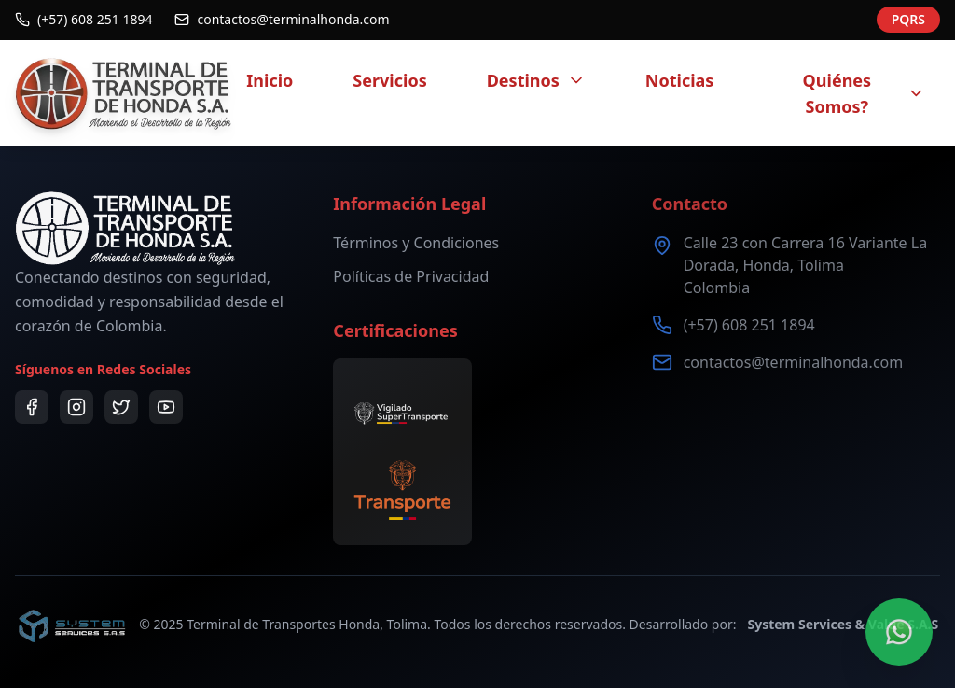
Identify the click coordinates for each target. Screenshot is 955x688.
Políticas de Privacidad (411, 276)
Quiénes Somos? (864, 93)
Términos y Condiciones (416, 242)
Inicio (269, 80)
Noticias (679, 80)
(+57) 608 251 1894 (749, 325)
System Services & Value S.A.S (842, 624)
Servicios (389, 80)
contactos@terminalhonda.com (794, 362)
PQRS (908, 17)
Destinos (536, 80)
